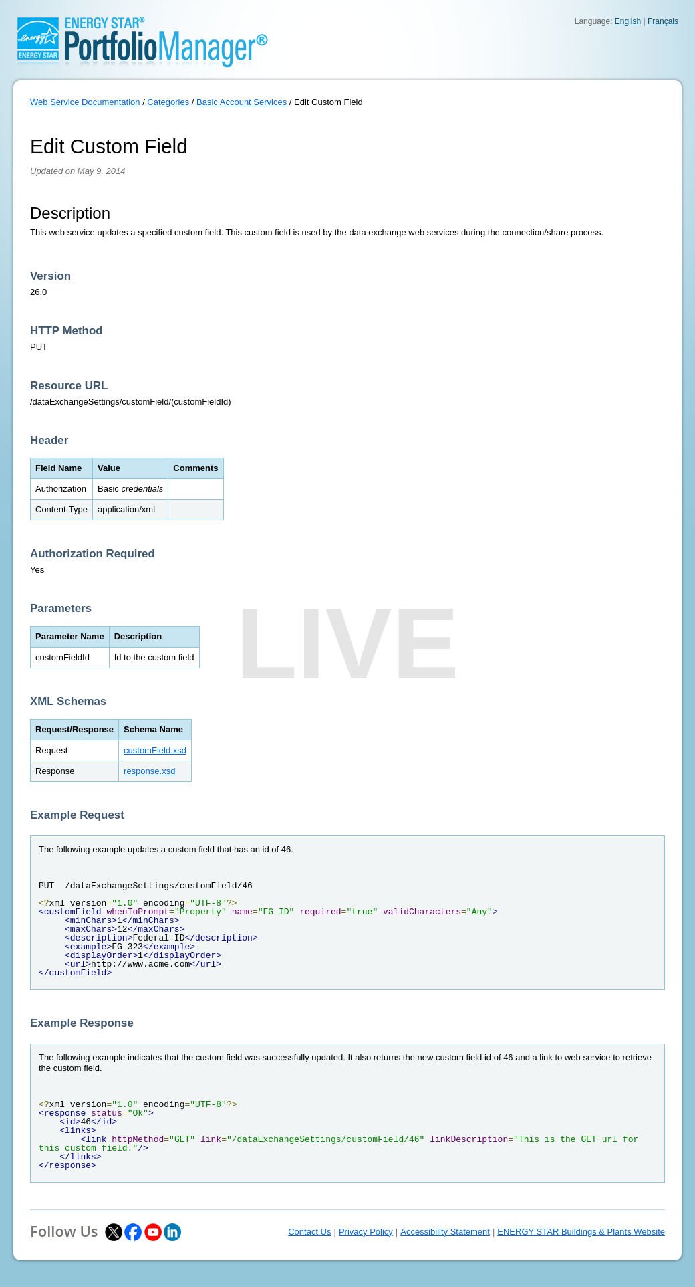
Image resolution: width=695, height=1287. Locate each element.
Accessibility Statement (445, 1232)
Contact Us (309, 1232)
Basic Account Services (241, 102)
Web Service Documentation (85, 102)
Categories (168, 102)
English (628, 21)
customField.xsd (155, 750)
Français (663, 21)
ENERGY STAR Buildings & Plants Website (581, 1232)
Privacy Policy (366, 1232)
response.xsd (149, 771)
